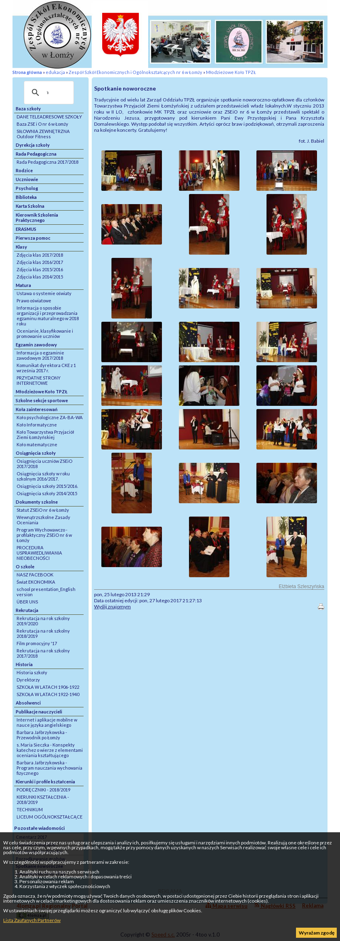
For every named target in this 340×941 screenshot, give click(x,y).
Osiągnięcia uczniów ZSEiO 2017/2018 (44, 463)
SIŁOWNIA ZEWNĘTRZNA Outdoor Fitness (43, 134)
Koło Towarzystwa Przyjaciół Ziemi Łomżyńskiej (45, 434)
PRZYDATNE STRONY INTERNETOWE (39, 380)
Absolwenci (28, 702)
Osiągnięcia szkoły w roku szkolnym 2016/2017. (43, 476)
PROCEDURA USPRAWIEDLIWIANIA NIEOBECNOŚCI (39, 553)
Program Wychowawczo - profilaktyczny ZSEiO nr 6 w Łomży (44, 535)
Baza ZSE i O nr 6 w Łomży (42, 124)
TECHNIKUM (30, 809)
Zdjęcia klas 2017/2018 (40, 254)
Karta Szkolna (30, 206)
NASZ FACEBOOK (35, 574)
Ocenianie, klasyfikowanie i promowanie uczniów (45, 333)
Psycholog (27, 188)
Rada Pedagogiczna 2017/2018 (47, 162)
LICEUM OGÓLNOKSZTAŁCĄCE (49, 816)
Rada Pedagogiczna (36, 153)
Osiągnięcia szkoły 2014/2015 (47, 493)
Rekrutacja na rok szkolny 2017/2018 (43, 653)
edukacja (55, 72)
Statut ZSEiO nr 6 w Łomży (43, 510)
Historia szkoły (32, 672)
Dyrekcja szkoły (33, 145)
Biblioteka (26, 197)
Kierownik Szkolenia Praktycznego (37, 217)
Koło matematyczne (37, 444)
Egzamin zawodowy (36, 344)
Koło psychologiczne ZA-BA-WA (50, 417)
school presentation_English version (46, 592)
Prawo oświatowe (34, 300)
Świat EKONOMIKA (36, 581)
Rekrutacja (27, 610)
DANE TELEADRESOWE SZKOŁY (49, 116)
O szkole (25, 566)
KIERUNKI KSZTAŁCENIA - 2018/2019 (43, 799)
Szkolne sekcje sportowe (42, 400)
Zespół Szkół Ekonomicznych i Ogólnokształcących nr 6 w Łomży (135, 72)
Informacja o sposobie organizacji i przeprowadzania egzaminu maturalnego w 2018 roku (48, 315)
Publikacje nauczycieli (39, 711)
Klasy (21, 246)
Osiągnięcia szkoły (36, 453)
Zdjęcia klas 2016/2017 (40, 262)
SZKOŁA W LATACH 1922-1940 (48, 694)
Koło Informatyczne (37, 424)
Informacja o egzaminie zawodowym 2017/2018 (40, 355)
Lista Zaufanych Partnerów (32, 920)
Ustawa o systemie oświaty (44, 293)
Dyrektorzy (28, 679)
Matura (23, 285)
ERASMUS (26, 229)
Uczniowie (27, 179)
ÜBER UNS (27, 601)
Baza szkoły (28, 108)
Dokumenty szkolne (37, 501)
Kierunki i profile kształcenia (45, 781)
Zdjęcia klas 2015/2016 (40, 269)
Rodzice (24, 170)
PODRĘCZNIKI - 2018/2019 (43, 789)
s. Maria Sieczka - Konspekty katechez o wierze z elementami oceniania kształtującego (50, 750)
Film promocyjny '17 (37, 643)
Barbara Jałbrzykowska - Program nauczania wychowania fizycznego (49, 768)
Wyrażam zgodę (316, 933)
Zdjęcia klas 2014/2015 (40, 276)
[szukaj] (47, 92)
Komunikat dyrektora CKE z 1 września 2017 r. (46, 368)
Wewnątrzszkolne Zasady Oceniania (43, 520)
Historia (24, 664)
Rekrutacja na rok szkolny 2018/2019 (43, 633)
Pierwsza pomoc (33, 238)
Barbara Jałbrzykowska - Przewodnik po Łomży (42, 735)
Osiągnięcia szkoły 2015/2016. (47, 486)
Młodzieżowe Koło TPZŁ (231, 72)
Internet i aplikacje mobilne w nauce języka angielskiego (47, 722)
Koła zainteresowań (36, 409)
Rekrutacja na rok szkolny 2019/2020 (43, 621)
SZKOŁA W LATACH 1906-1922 (48, 687)
